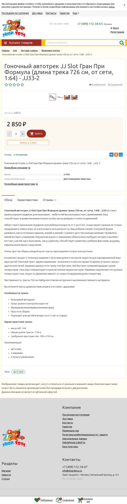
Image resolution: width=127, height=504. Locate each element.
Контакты (51, 13)
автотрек (18, 371)
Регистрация (117, 32)
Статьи (6, 478)
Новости (6, 474)
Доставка (37, 13)
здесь (112, 7)
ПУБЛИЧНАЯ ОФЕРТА (73, 442)
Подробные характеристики (19, 184)
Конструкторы (70, 446)
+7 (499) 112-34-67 (89, 23)
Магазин (6, 470)
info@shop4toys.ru (72, 470)
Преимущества (70, 430)
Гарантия (64, 13)
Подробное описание (15, 167)
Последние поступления (15, 13)
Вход (116, 28)
